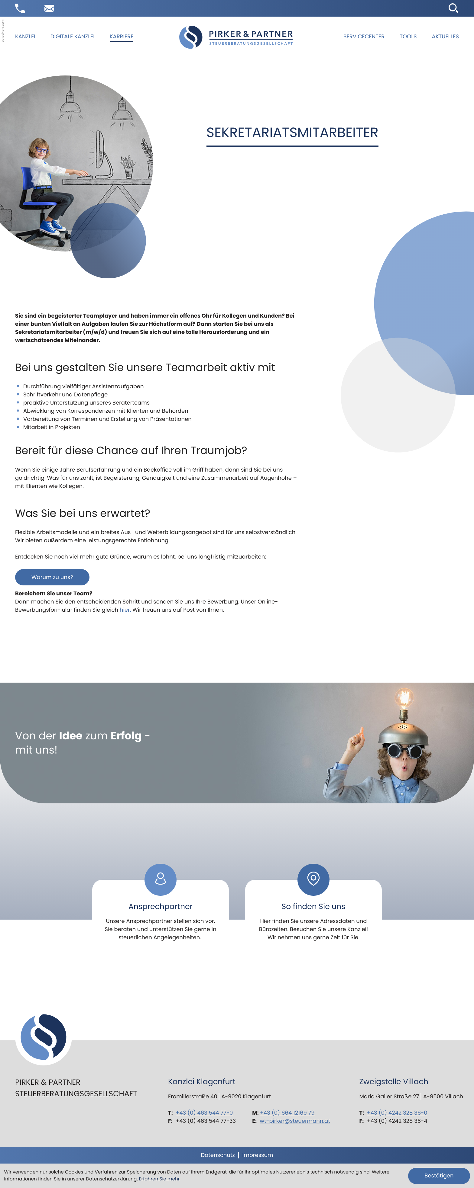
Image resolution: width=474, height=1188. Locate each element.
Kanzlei (25, 36)
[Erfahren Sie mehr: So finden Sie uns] (313, 907)
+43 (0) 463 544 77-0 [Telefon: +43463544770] (204, 1113)
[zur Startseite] (236, 37)
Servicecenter (364, 36)
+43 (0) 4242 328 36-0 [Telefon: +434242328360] (397, 1113)
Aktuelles (445, 36)
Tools (408, 36)
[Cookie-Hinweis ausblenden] (439, 1176)
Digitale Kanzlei (72, 36)
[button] (20, 8)
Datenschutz (218, 1155)
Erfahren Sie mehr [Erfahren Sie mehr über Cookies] (159, 1179)
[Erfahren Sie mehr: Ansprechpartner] (160, 907)
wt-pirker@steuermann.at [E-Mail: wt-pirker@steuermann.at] (295, 1121)
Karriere (122, 36)
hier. (125, 610)
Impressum (257, 1155)
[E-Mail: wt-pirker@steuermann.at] (49, 8)
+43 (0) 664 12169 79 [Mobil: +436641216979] (287, 1113)
